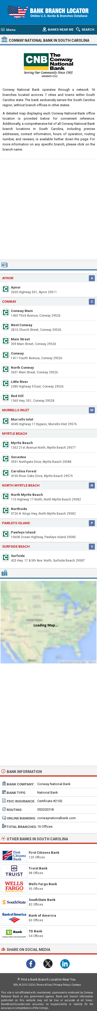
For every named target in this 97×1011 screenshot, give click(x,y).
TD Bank (35, 931)
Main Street (20, 339)
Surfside (18, 556)
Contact (76, 984)
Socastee (18, 457)
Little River (19, 382)
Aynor (16, 287)
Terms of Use (44, 984)
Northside (19, 509)
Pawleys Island (23, 532)
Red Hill (17, 396)
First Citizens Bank (44, 852)
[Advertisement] (48, 208)
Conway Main (22, 311)
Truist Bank (38, 868)
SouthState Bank (42, 900)
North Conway (22, 367)
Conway (9, 301)
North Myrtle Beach (21, 485)
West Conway (21, 325)
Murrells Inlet (22, 419)
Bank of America (42, 915)
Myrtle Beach (14, 433)
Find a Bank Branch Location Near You (48, 979)
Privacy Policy (62, 984)
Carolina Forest (23, 471)
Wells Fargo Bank (43, 884)
